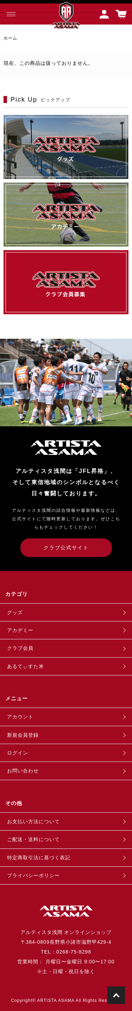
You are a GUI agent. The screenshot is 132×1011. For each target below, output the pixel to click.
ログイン (17, 753)
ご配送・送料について (33, 839)
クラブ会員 (20, 648)
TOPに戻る (116, 995)
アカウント (20, 717)
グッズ (15, 612)
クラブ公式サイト (66, 547)
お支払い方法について (33, 821)
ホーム (10, 38)
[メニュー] (10, 14)
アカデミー (20, 630)
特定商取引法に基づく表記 (38, 857)
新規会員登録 (23, 735)
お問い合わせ (23, 770)
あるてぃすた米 (25, 666)
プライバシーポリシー (33, 875)
